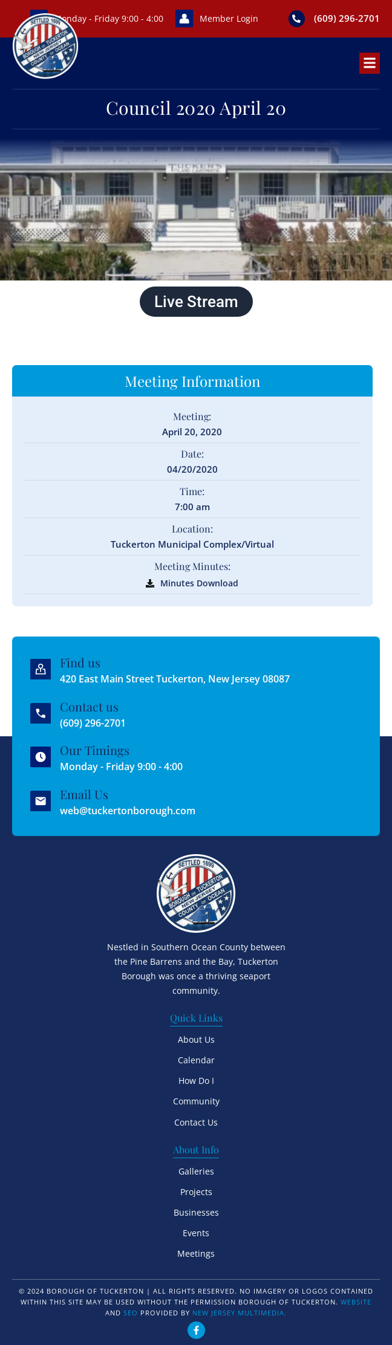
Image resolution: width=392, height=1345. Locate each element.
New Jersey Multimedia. (239, 1311)
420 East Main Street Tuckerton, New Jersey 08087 (175, 678)
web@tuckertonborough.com (128, 809)
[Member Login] (184, 19)
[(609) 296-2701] (296, 18)
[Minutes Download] (150, 583)
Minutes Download (199, 583)
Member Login (228, 18)
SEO (130, 1311)
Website (356, 1300)
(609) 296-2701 (347, 19)
